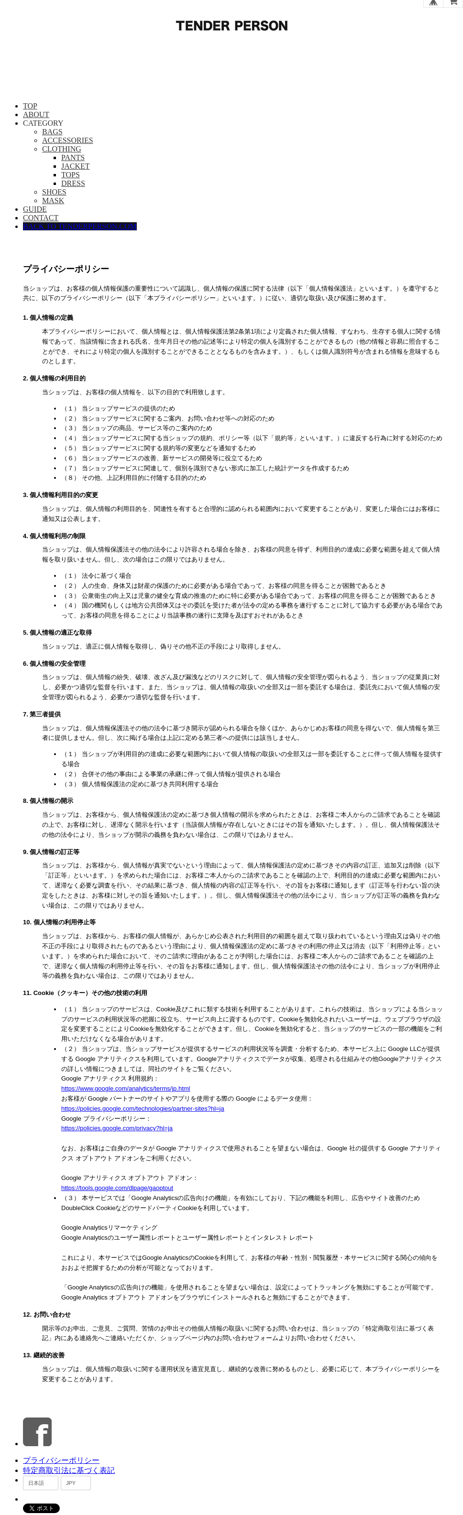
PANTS (73, 157)
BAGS (52, 132)
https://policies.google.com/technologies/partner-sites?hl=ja (142, 1108)
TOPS (70, 175)
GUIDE (35, 209)
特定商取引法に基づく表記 (69, 1470)
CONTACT (40, 218)
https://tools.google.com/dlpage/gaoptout (117, 1187)
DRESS (73, 183)
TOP (30, 106)
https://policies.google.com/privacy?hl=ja (117, 1128)
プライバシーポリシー (61, 1460)
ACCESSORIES (67, 140)
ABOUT (36, 114)
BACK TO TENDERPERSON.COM (80, 226)
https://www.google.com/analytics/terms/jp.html (125, 1088)
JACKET (75, 166)
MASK (53, 200)
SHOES (54, 192)
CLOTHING (61, 149)
